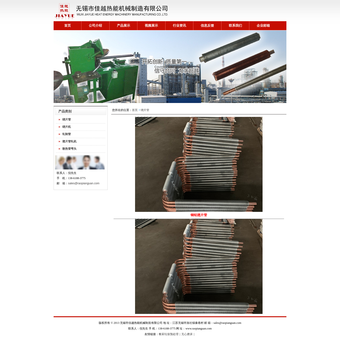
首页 (67, 25)
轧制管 (66, 134)
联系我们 (235, 25)
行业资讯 (179, 25)
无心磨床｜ (188, 334)
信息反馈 (207, 25)
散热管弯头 (69, 148)
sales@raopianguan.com (83, 183)
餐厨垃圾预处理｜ (170, 334)
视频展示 (151, 25)
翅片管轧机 (69, 141)
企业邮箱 (263, 25)
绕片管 (66, 119)
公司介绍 (95, 25)
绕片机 (66, 126)
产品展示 (123, 25)
